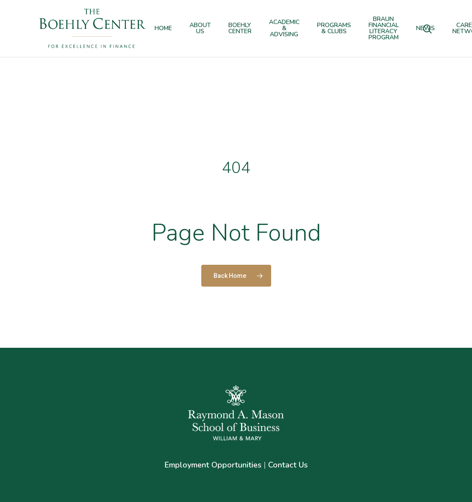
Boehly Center (240, 28)
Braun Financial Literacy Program (384, 28)
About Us (200, 28)
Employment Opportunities (213, 465)
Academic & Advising (284, 28)
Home (163, 28)
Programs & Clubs (334, 28)
